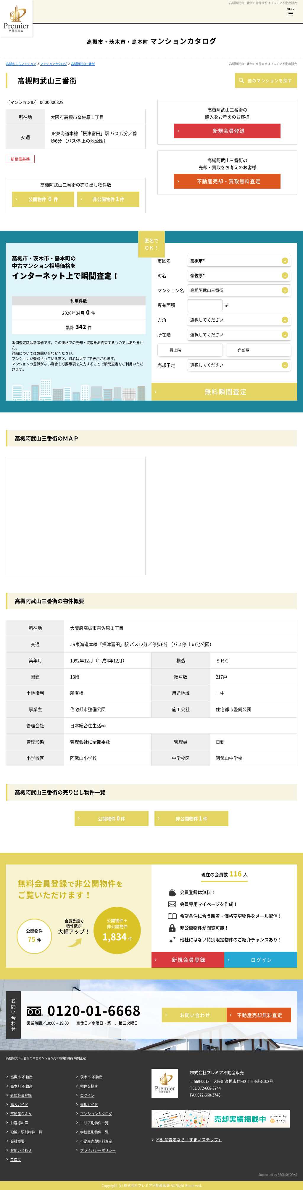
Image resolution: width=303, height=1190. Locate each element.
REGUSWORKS (287, 1174)
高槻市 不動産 (21, 1077)
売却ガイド (89, 1104)
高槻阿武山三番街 (83, 63)
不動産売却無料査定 (96, 1141)
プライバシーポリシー (98, 1150)
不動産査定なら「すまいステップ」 (189, 1139)
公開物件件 (43, 199)
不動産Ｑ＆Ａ (21, 1113)
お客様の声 (19, 1123)
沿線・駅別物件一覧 (26, 1132)
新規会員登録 (21, 1095)
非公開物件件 (108, 199)
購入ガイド (19, 1104)
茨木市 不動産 (91, 1077)
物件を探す (89, 1086)
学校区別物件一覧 (94, 1132)
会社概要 (17, 1141)
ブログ (15, 1159)
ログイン (87, 1095)
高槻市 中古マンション (21, 63)
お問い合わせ (21, 1150)
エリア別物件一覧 (94, 1123)
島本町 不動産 (21, 1086)
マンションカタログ (53, 63)
